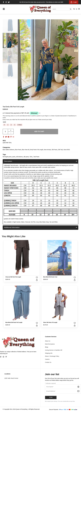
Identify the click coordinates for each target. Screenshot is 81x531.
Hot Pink (33, 222)
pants (13, 156)
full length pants (7, 156)
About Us (47, 341)
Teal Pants (36, 156)
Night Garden (17, 222)
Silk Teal (60, 149)
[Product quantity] (5, 131)
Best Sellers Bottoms (8, 149)
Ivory (37, 222)
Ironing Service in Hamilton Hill (53, 350)
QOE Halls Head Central (11, 378)
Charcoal (27, 222)
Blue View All (25, 149)
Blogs (46, 347)
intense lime (34, 172)
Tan (51, 222)
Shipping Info (48, 353)
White (56, 222)
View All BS (66, 149)
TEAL (31, 156)
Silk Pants (54, 149)
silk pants (26, 156)
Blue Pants (18, 149)
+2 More (19, 124)
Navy (47, 222)
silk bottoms (19, 156)
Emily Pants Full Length (36, 149)
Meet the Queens (50, 344)
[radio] (4, 125)
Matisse (39, 174)
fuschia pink (57, 172)
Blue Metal (42, 222)
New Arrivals (47, 149)
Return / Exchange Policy (52, 356)
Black (22, 222)
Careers (47, 359)
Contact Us (48, 362)
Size (4, 122)
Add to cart (39, 131)
